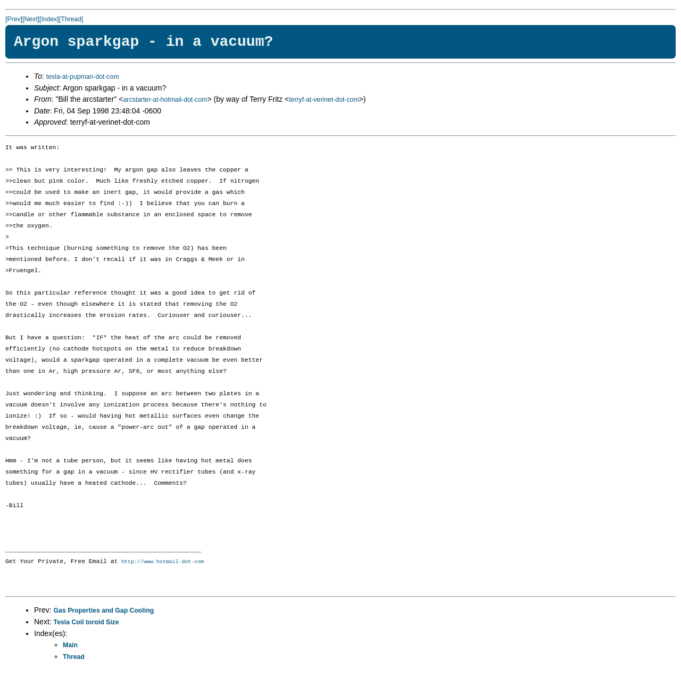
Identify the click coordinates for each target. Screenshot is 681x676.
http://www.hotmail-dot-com (162, 562)
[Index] (49, 19)
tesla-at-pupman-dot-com (82, 76)
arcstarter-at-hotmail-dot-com (165, 99)
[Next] (30, 19)
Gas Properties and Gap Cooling (104, 611)
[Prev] (13, 19)
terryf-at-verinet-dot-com (324, 99)
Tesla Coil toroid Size (86, 622)
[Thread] (71, 19)
